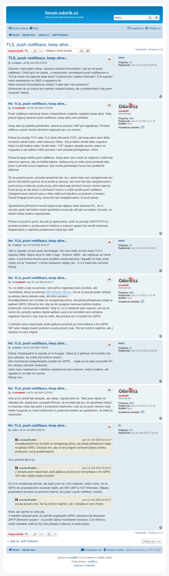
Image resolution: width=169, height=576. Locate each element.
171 (131, 430)
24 (130, 62)
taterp (121, 57)
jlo (119, 425)
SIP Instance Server (58, 292)
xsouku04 (123, 111)
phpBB (73, 557)
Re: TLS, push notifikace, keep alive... (37, 103)
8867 (131, 118)
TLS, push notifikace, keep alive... (39, 44)
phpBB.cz (92, 561)
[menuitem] (33, 28)
